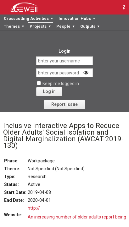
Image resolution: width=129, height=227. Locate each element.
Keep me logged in (60, 83)
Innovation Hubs (77, 18)
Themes (14, 26)
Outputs (90, 26)
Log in (49, 91)
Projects (40, 26)
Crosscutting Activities (28, 18)
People (65, 26)
